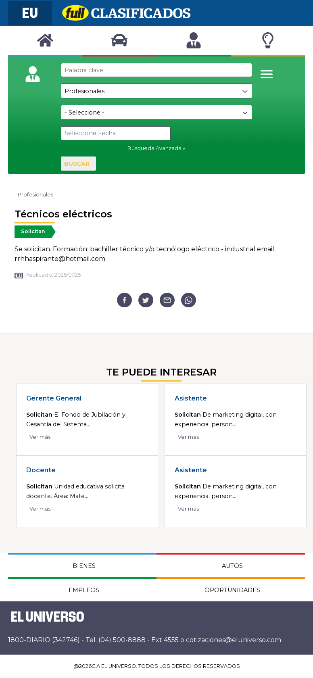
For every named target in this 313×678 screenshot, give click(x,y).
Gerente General (53, 398)
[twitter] (145, 300)
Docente (41, 470)
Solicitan (33, 231)
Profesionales (35, 195)
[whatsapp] (188, 300)
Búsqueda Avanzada (154, 148)
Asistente (191, 398)
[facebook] (124, 300)
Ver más (39, 437)
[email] (167, 300)
